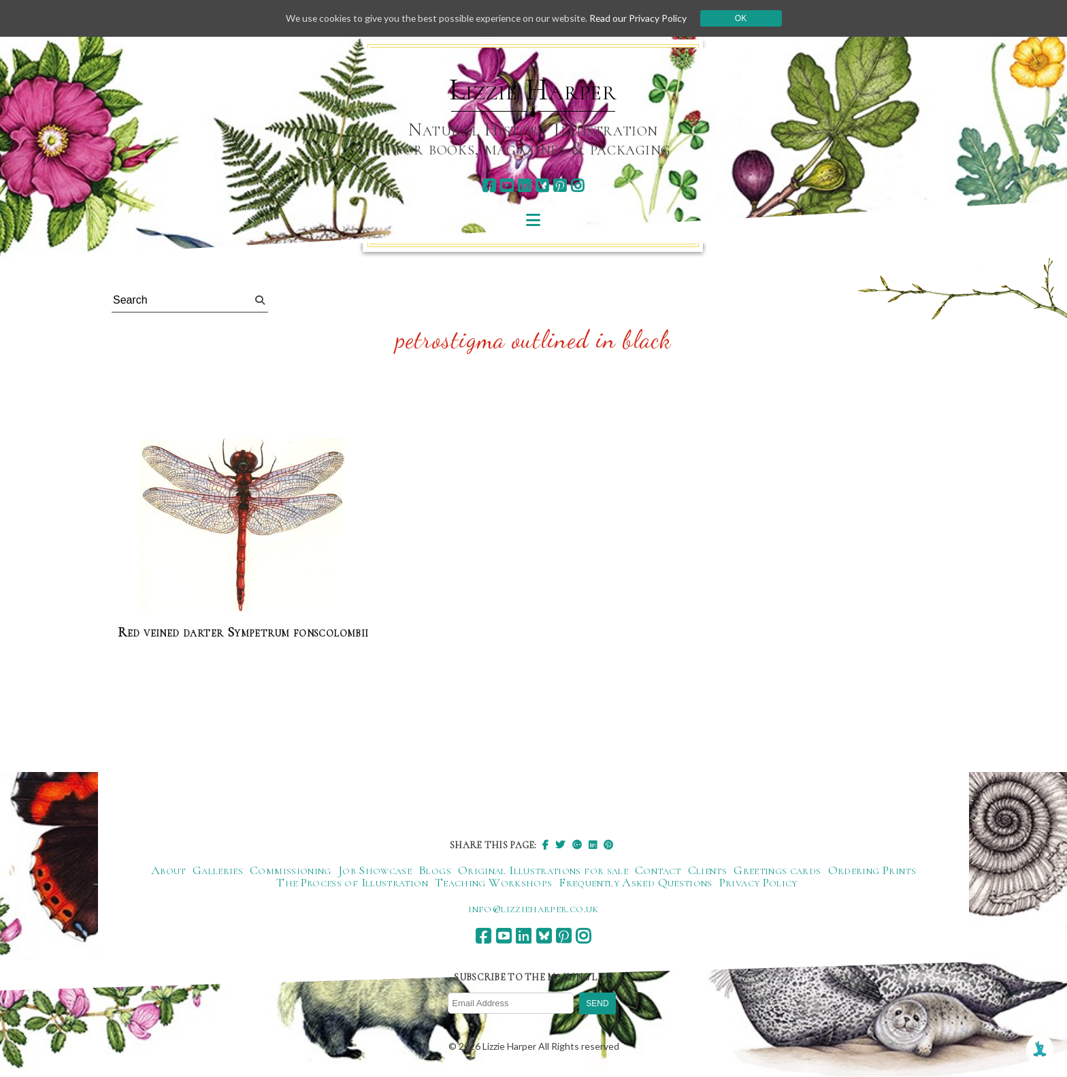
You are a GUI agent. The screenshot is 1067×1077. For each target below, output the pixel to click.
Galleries (218, 870)
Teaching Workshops (493, 882)
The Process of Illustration (352, 882)
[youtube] (506, 185)
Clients (707, 870)
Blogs (434, 870)
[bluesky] (542, 185)
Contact (658, 870)
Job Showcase (375, 870)
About (168, 870)
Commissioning (290, 870)
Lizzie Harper (533, 89)
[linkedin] (524, 185)
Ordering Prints (872, 870)
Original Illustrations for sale (543, 870)
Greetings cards (777, 870)
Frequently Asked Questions (635, 882)
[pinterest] (559, 185)
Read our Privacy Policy (642, 18)
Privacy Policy (758, 882)
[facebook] (488, 185)
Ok (745, 18)
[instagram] (577, 185)
